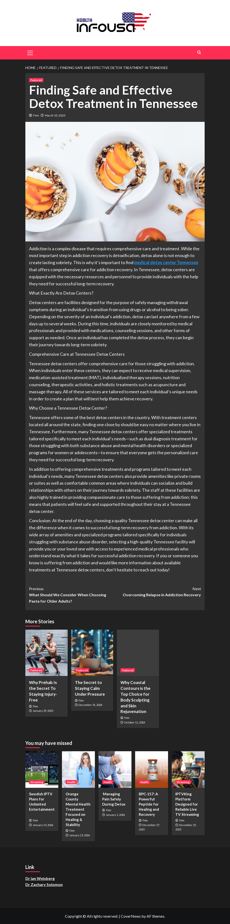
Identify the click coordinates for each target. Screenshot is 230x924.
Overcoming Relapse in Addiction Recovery (158, 591)
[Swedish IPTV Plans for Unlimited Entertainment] (41, 769)
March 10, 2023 (55, 115)
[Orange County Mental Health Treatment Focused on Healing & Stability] (78, 769)
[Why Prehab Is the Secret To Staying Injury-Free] (46, 653)
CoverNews (131, 916)
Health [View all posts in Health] (71, 782)
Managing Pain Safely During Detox (113, 799)
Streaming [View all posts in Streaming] (36, 782)
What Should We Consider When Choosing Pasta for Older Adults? (72, 594)
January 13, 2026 (43, 825)
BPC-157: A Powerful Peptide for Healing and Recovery (149, 804)
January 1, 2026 (115, 814)
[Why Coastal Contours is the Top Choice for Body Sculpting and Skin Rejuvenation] (138, 653)
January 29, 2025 (43, 710)
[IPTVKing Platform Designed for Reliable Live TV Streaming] (188, 769)
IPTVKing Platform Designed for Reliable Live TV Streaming (187, 804)
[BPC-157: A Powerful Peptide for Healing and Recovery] (151, 769)
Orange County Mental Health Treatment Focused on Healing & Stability (78, 809)
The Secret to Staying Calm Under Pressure (90, 688)
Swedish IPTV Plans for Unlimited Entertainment (42, 804)
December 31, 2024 (90, 704)
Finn (36, 115)
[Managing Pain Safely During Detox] (115, 769)
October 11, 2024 (134, 722)
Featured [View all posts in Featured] (36, 80)
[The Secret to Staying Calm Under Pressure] (92, 653)
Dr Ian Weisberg (40, 878)
